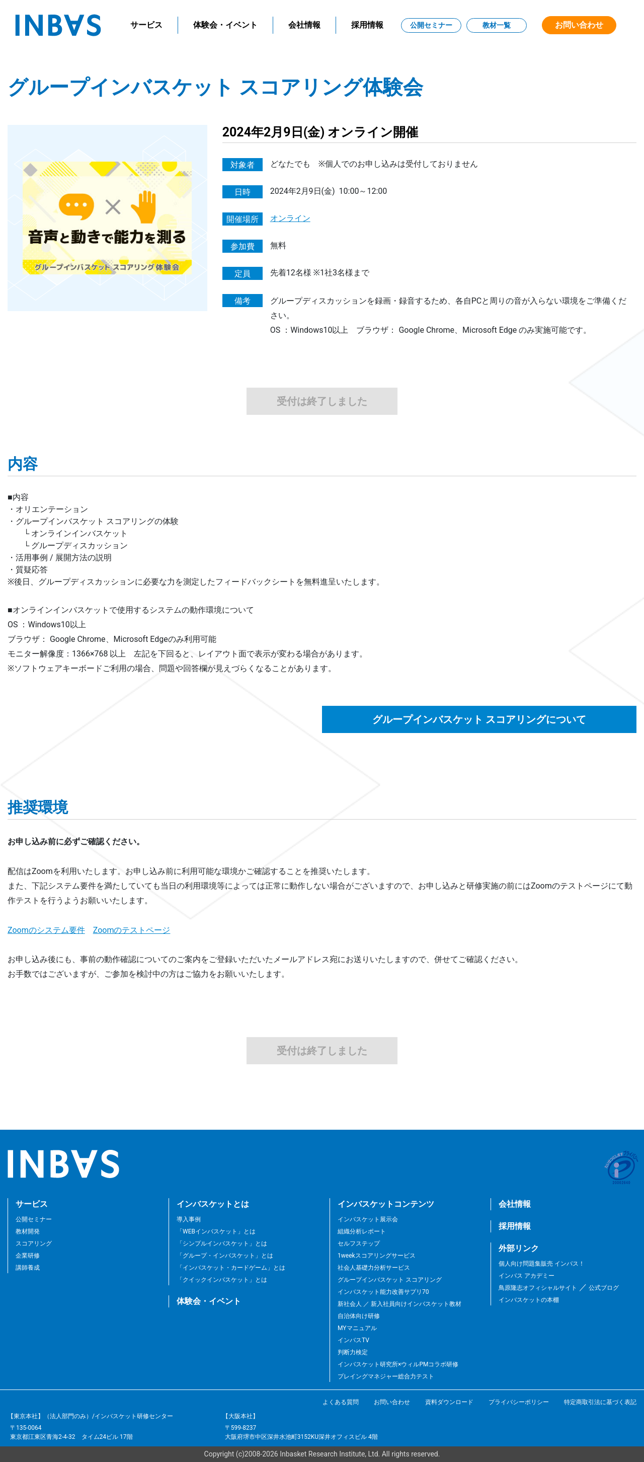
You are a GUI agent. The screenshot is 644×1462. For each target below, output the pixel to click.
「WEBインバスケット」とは (216, 1231)
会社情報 (304, 25)
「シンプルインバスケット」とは (222, 1243)
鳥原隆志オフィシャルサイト (538, 1287)
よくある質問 (341, 1402)
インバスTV (353, 1340)
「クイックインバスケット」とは (222, 1279)
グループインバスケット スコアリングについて (479, 719)
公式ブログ (603, 1287)
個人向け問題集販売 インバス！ (542, 1263)
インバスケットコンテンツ (386, 1204)
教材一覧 (496, 25)
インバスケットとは (213, 1204)
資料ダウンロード (449, 1402)
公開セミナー (431, 25)
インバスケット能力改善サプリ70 (383, 1291)
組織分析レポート (362, 1231)
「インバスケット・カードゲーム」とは (231, 1267)
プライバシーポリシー (519, 1402)
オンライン (290, 218)
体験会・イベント (225, 25)
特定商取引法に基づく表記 (600, 1402)
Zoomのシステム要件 (46, 930)
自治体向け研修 (359, 1316)
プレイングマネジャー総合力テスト (386, 1376)
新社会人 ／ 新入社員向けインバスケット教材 (399, 1303)
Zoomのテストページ (132, 930)
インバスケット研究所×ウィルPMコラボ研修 (398, 1364)
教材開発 (28, 1231)
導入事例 (189, 1219)
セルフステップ (359, 1243)
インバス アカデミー (526, 1275)
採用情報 (367, 25)
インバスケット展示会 (368, 1219)
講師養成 (28, 1267)
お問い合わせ (579, 25)
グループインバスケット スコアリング (390, 1279)
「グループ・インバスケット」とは (225, 1255)
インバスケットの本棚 (529, 1299)
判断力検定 (353, 1352)
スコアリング (34, 1243)
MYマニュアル (357, 1328)
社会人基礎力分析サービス (374, 1267)
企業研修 (28, 1255)
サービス (146, 25)
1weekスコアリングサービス (377, 1255)
